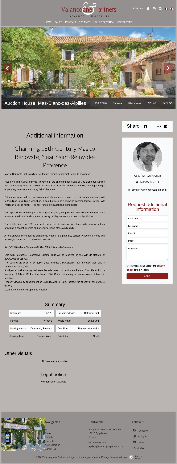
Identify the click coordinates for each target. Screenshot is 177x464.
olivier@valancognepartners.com (149, 190)
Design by (135, 457)
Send (147, 276)
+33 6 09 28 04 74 (149, 182)
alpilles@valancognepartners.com (106, 446)
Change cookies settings (114, 457)
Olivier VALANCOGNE (147, 176)
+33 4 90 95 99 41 (98, 442)
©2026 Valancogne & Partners (50, 457)
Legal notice (75, 457)
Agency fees (91, 457)
